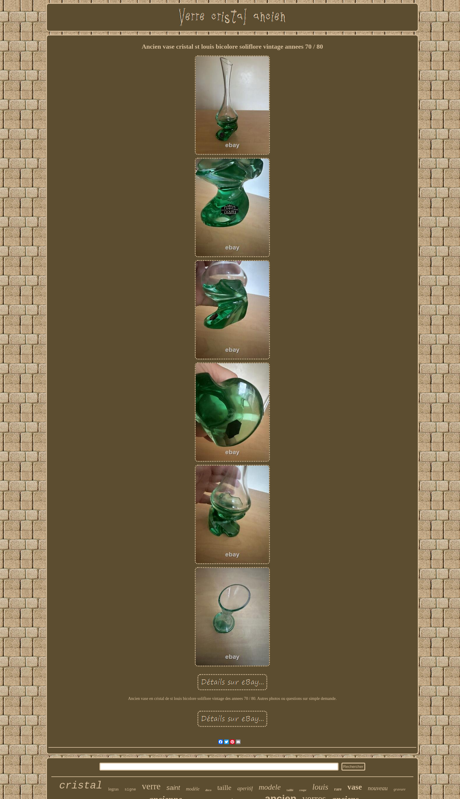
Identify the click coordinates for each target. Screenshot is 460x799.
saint (173, 787)
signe (130, 789)
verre (151, 786)
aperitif (245, 788)
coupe (302, 790)
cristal (80, 786)
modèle (192, 788)
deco (208, 790)
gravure (400, 789)
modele (270, 787)
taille (224, 787)
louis (320, 786)
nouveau (378, 788)
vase (354, 787)
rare (337, 789)
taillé (290, 790)
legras (113, 789)
